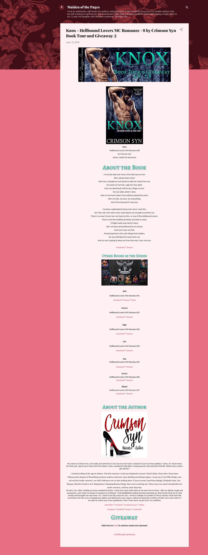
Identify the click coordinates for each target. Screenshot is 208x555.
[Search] (187, 7)
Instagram (111, 509)
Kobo (134, 300)
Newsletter (109, 505)
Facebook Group (130, 505)
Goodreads (120, 247)
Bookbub (120, 509)
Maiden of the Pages (83, 7)
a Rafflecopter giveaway (124, 534)
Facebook (118, 505)
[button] (181, 30)
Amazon (130, 247)
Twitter (141, 505)
